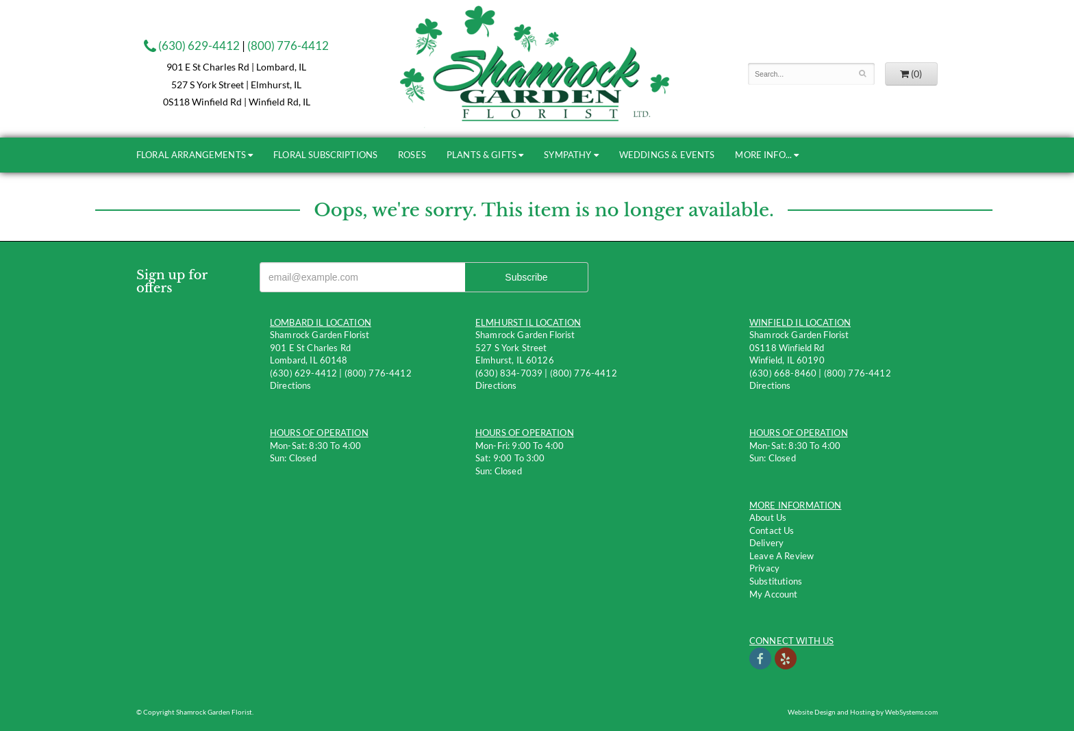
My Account (773, 594)
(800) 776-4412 (288, 45)
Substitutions (775, 581)
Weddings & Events (667, 154)
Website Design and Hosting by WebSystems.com (863, 712)
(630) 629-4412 (192, 45)
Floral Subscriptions (325, 154)
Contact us (772, 530)
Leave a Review (781, 555)
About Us (767, 517)
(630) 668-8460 (782, 373)
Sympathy (567, 154)
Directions (291, 385)
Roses (412, 154)
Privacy (764, 568)
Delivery (766, 542)
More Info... (763, 154)
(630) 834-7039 (508, 373)
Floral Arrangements (191, 154)
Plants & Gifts (481, 154)
